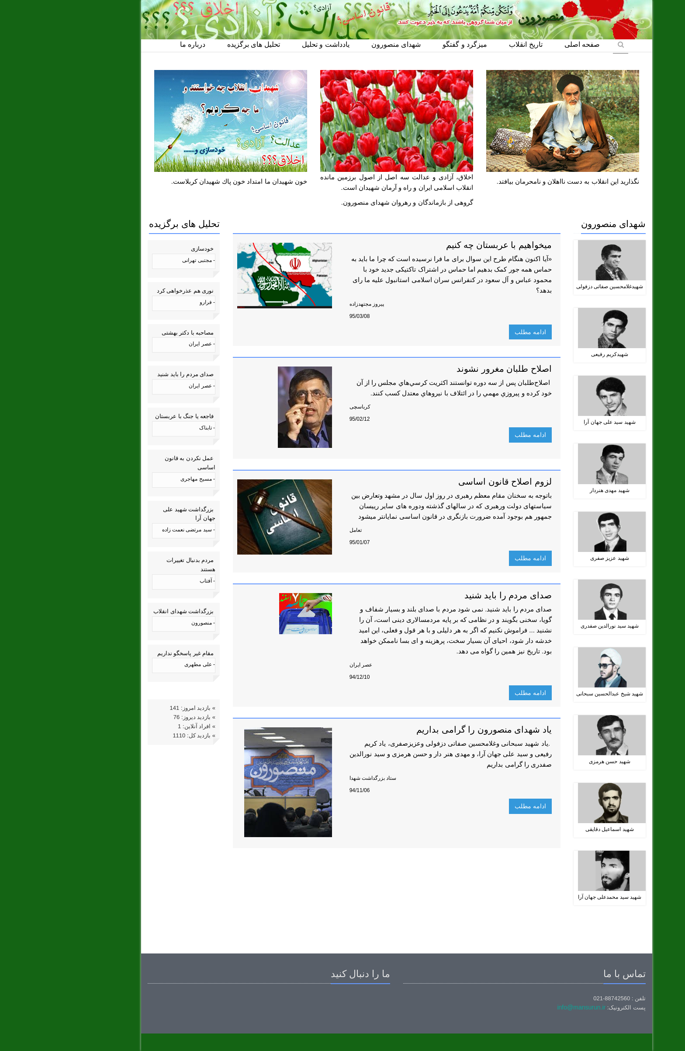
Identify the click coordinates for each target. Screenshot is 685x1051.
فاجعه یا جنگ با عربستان (130, 416)
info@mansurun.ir (527, 1007)
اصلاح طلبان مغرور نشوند (450, 369)
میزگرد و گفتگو (410, 44)
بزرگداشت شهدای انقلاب (129, 611)
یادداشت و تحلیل (271, 44)
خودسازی (148, 248)
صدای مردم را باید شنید (131, 374)
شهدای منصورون (342, 44)
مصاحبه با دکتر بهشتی (133, 332)
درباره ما (138, 44)
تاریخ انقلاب (471, 44)
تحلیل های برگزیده (199, 44)
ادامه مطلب (476, 331)
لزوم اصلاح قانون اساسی (451, 481)
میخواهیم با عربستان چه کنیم (445, 245)
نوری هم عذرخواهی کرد (131, 290)
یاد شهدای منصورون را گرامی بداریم (430, 729)
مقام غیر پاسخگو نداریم (131, 653)
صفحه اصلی (528, 44)
